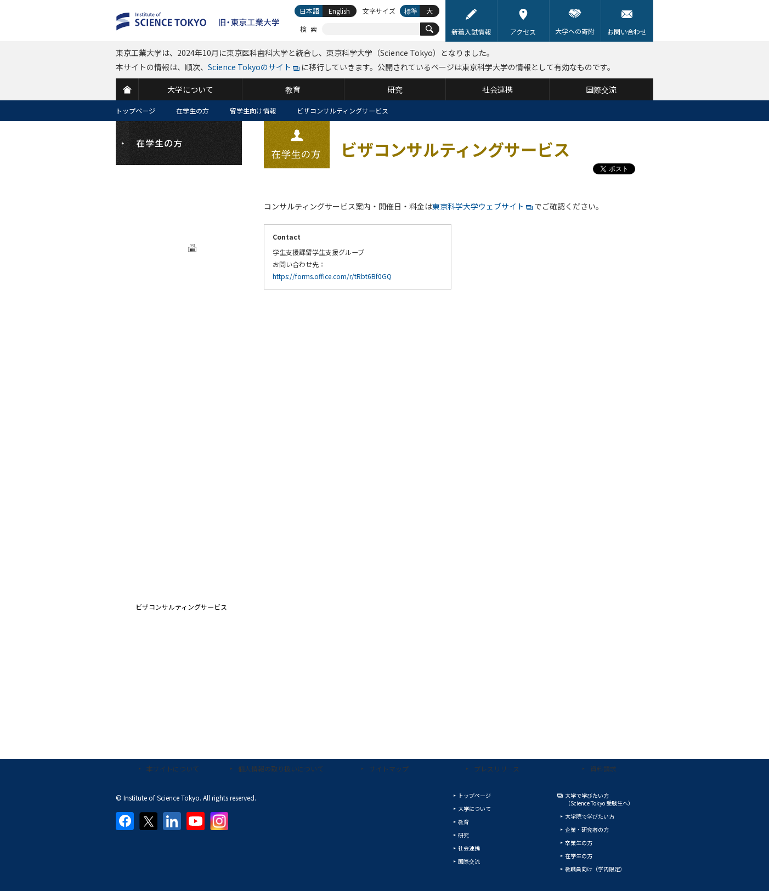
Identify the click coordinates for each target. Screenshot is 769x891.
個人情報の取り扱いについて (281, 768)
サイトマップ (389, 768)
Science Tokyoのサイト (249, 66)
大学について (474, 808)
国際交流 (469, 861)
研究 (463, 835)
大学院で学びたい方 (589, 816)
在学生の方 (192, 110)
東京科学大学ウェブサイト (478, 206)
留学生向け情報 (253, 110)
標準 (410, 10)
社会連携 (469, 848)
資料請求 (603, 768)
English (339, 10)
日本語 (309, 10)
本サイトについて (172, 768)
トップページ (135, 110)
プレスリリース (496, 768)
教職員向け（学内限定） (595, 869)
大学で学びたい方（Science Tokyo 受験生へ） (599, 799)
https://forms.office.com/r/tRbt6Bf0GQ (332, 276)
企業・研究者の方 (587, 829)
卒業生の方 (578, 842)
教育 (463, 822)
